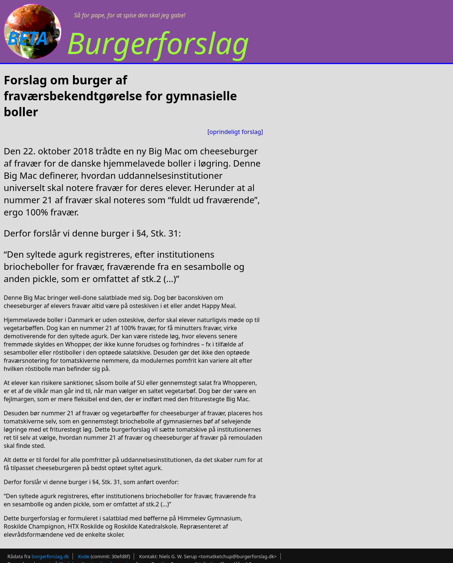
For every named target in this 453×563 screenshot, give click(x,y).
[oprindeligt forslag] (235, 132)
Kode (84, 556)
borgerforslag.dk (50, 556)
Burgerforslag (158, 42)
